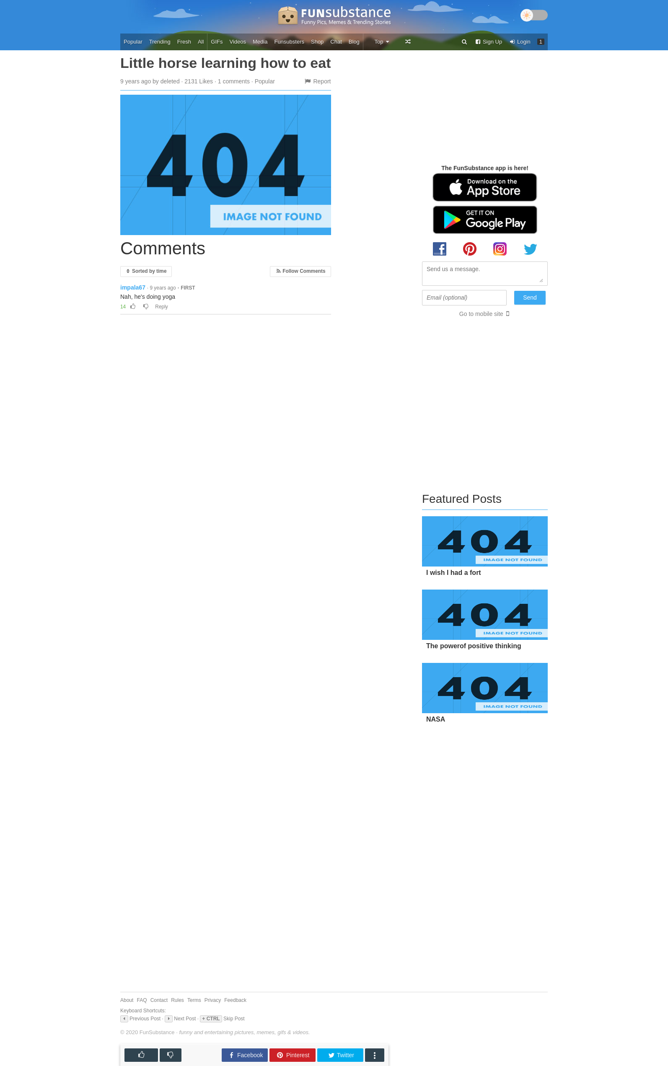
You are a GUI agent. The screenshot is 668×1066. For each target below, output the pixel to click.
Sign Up (488, 42)
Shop (317, 42)
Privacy (213, 1000)
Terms (194, 1000)
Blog (354, 42)
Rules (177, 1000)
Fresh (184, 42)
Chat (336, 42)
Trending (160, 42)
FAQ (142, 1000)
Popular (133, 42)
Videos (238, 42)
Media (260, 42)
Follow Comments (300, 271)
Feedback (235, 1000)
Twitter (341, 1055)
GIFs (217, 42)
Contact (159, 1000)
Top (382, 42)
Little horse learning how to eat (225, 63)
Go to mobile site (481, 313)
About (126, 1000)
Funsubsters (289, 42)
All (201, 42)
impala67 (132, 287)
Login (520, 42)
